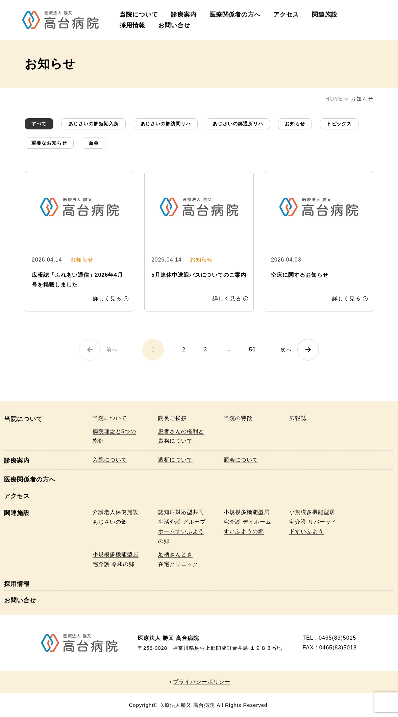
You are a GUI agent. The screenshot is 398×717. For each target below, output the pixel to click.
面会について (241, 460)
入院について (110, 460)
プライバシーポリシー (201, 682)
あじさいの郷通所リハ (238, 123)
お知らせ (295, 123)
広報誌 (297, 418)
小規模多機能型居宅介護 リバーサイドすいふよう (313, 522)
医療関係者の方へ (235, 14)
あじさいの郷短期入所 (93, 123)
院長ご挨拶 (172, 418)
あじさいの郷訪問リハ (166, 123)
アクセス (286, 14)
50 (252, 349)
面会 (94, 143)
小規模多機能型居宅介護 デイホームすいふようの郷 (247, 522)
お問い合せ (174, 25)
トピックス (339, 123)
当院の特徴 (238, 418)
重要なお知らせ (49, 143)
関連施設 (325, 14)
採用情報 (132, 25)
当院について (139, 14)
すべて (39, 123)
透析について (175, 460)
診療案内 (184, 14)
